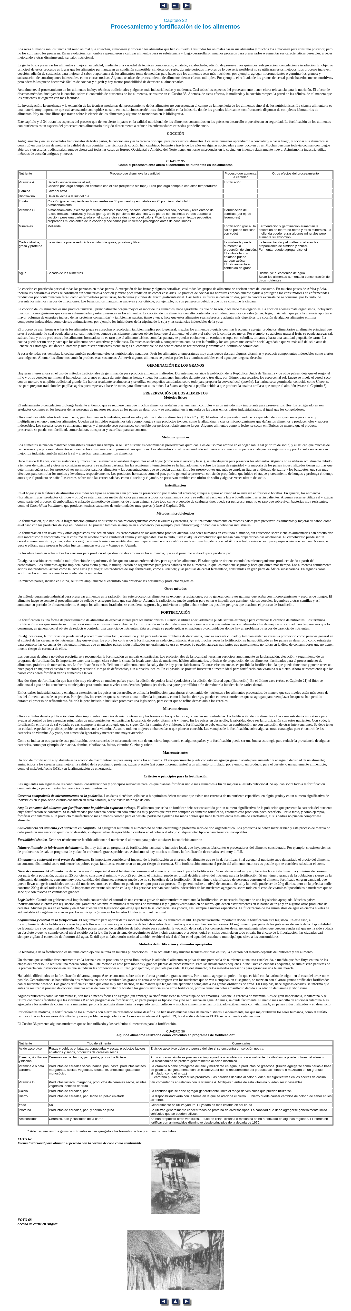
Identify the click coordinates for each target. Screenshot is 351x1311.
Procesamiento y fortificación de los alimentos (175, 26)
